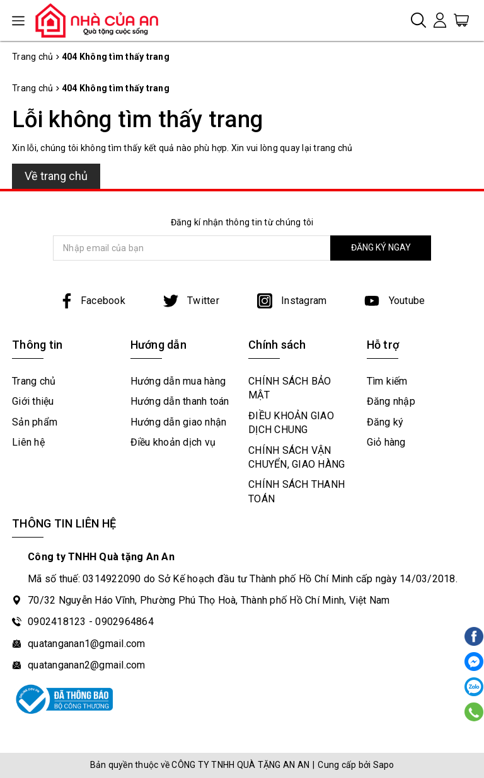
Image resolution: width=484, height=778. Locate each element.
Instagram (292, 301)
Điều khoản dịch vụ (173, 442)
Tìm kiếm (387, 381)
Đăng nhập (391, 401)
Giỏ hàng (386, 442)
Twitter (191, 301)
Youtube (394, 301)
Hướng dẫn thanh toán (179, 401)
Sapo (384, 765)
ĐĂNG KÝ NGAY (381, 247)
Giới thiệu (33, 401)
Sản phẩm (34, 422)
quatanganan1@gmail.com (87, 644)
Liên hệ (28, 442)
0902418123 (57, 622)
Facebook (92, 301)
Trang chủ (33, 381)
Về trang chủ (56, 176)
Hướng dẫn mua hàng (178, 381)
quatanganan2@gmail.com (87, 665)
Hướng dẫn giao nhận (178, 422)
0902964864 (124, 622)
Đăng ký (385, 422)
